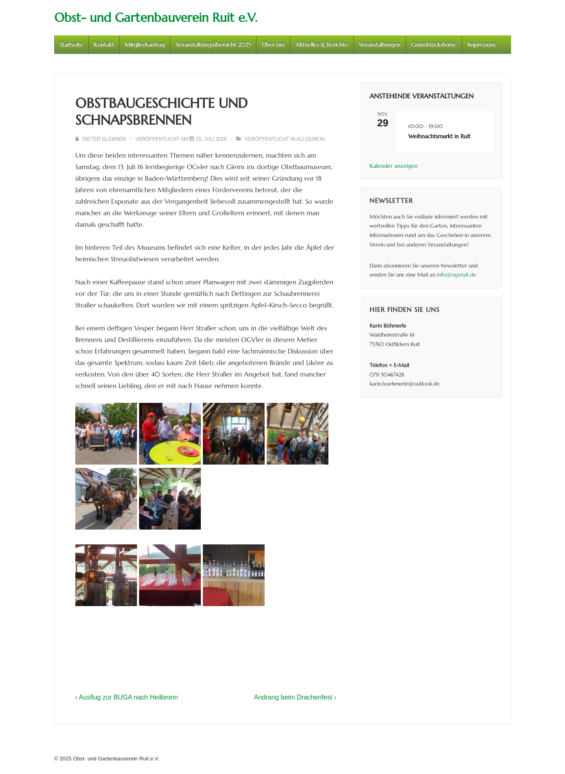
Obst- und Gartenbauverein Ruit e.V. (155, 17)
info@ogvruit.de (456, 274)
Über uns (273, 44)
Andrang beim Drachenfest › (295, 697)
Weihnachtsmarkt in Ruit (439, 136)
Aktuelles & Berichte (321, 44)
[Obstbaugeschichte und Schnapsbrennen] (211, 139)
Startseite (71, 44)
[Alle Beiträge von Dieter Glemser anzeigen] (101, 139)
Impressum (481, 44)
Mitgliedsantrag (145, 44)
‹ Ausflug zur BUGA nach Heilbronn (126, 697)
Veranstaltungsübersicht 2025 (213, 44)
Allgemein (310, 139)
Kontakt (104, 44)
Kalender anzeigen (394, 166)
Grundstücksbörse (433, 44)
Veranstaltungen (379, 44)
